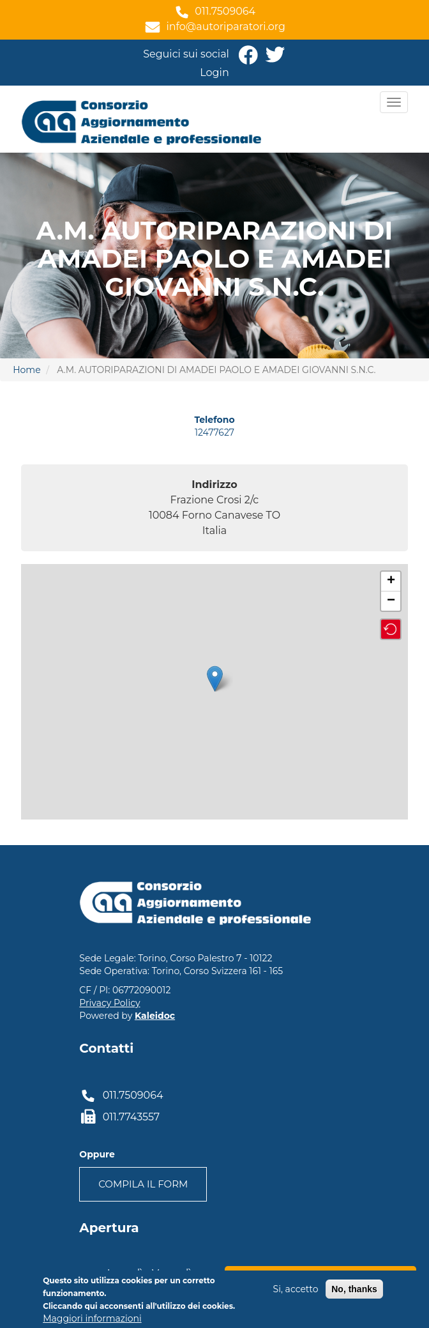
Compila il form (143, 1184)
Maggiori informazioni (92, 1318)
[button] (390, 629)
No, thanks (354, 1289)
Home (26, 370)
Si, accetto (296, 1289)
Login (214, 72)
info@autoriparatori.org (225, 26)
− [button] (391, 601)
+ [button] (391, 581)
